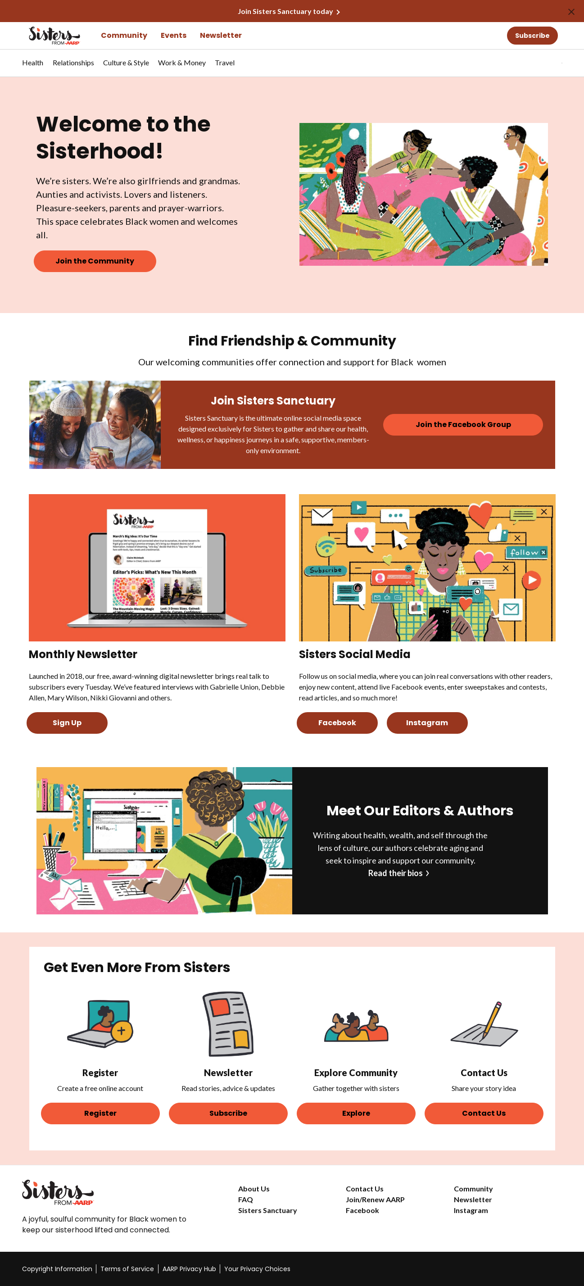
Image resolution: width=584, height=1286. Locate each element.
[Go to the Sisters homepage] (44, 36)
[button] (543, 63)
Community (124, 35)
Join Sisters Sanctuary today (285, 11)
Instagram (471, 1210)
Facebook (362, 1210)
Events (173, 35)
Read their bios (395, 873)
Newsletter (221, 35)
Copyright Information (57, 1268)
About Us (254, 1188)
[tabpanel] (546, 63)
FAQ (245, 1199)
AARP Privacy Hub (189, 1268)
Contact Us (365, 1188)
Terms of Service (127, 1268)
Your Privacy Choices (257, 1268)
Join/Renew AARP (375, 1199)
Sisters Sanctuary (267, 1210)
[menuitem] (33, 67)
